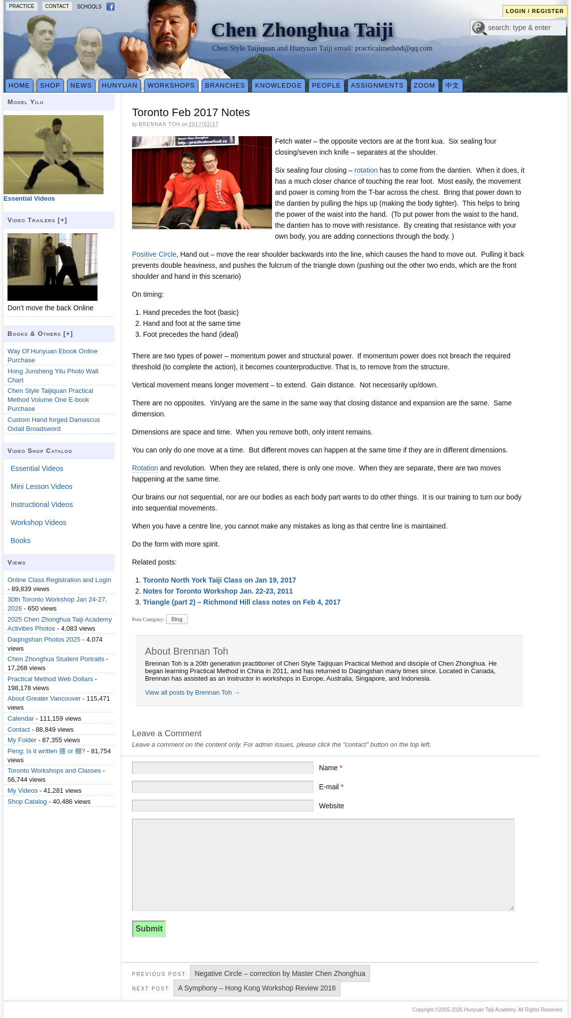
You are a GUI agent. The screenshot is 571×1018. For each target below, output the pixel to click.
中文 (453, 85)
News (81, 85)
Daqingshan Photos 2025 (44, 639)
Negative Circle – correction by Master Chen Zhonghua (280, 973)
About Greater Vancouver (44, 698)
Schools (89, 7)
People (326, 85)
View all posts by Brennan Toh (192, 692)
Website (331, 806)
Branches (225, 85)
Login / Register (535, 11)
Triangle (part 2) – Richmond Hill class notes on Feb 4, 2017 (241, 602)
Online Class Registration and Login (59, 580)
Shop (50, 85)
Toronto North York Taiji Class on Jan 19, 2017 (219, 580)
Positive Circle (154, 254)
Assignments (377, 85)
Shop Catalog (27, 801)
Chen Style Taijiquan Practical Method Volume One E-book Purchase (51, 399)
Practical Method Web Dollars (50, 679)
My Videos (23, 790)
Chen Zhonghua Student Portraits (56, 659)
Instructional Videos (41, 504)
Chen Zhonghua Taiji (302, 30)
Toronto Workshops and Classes (54, 770)
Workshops (171, 85)
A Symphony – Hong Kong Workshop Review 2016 (257, 988)
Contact (58, 6)
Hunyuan (120, 85)
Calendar (21, 718)
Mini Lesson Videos (41, 486)
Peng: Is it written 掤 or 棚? (46, 751)
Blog (177, 619)
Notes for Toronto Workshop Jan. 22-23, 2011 (218, 591)
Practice (21, 6)
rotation (366, 170)
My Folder (22, 740)
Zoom (425, 85)
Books (20, 541)
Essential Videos (36, 468)
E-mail (331, 787)
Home (19, 85)
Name (330, 768)
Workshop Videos (38, 523)
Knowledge (278, 85)
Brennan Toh (159, 124)
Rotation (145, 468)
